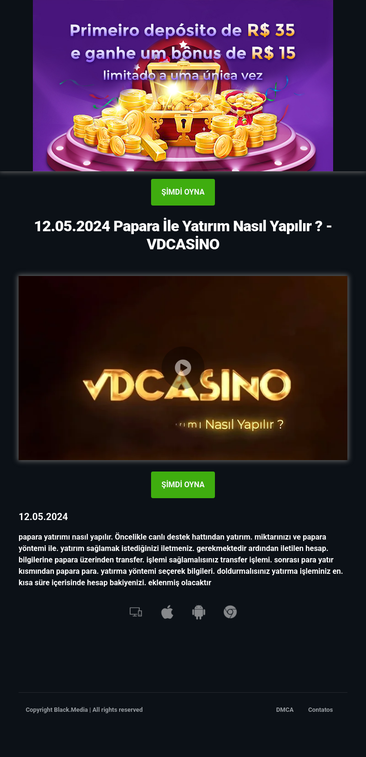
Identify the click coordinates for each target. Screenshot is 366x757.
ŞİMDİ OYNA (183, 192)
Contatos (320, 709)
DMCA (285, 709)
